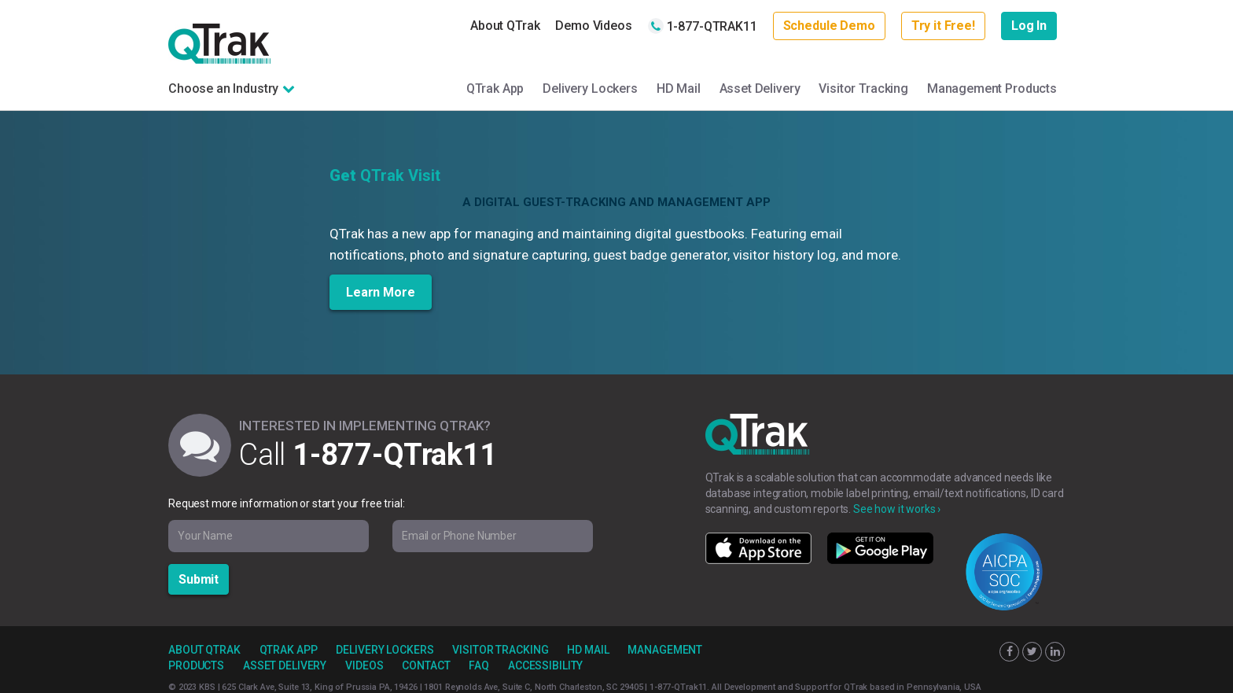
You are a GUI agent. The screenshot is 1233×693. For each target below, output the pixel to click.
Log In (1029, 25)
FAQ (479, 665)
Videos (364, 665)
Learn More (380, 292)
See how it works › (896, 509)
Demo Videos (593, 25)
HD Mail (679, 88)
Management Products (992, 88)
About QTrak (504, 25)
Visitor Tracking (863, 88)
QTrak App (495, 88)
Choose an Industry (223, 88)
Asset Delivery (760, 88)
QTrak (219, 44)
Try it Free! (943, 25)
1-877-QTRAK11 (702, 26)
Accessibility (545, 665)
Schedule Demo (829, 25)
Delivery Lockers (590, 88)
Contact (426, 665)
